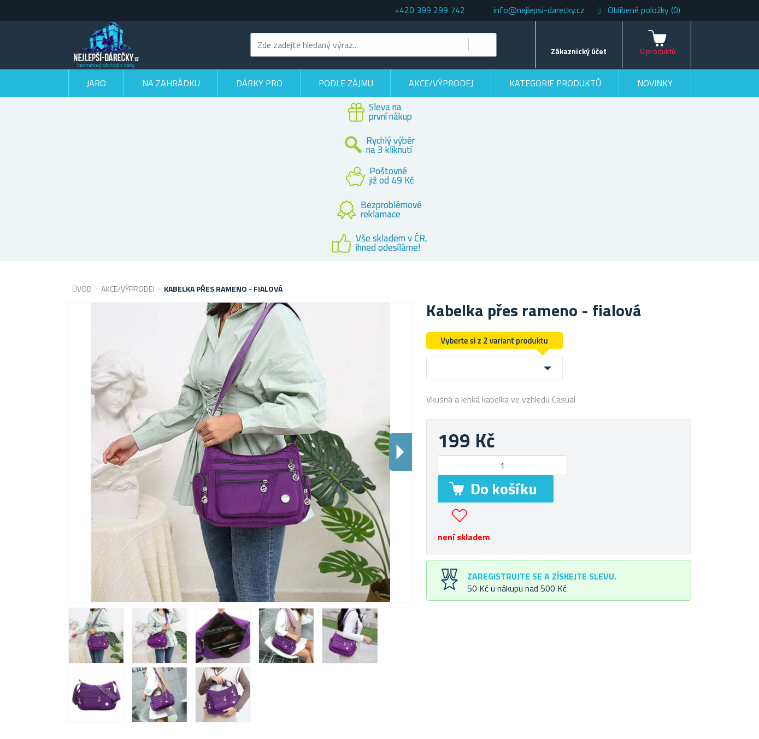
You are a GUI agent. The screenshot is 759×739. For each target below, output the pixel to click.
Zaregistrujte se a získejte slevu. (541, 576)
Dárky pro (259, 83)
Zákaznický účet (579, 51)
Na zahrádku (171, 83)
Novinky (655, 83)
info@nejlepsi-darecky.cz (539, 9)
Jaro (96, 83)
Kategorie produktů (555, 83)
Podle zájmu (346, 83)
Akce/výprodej (441, 83)
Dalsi (400, 452)
